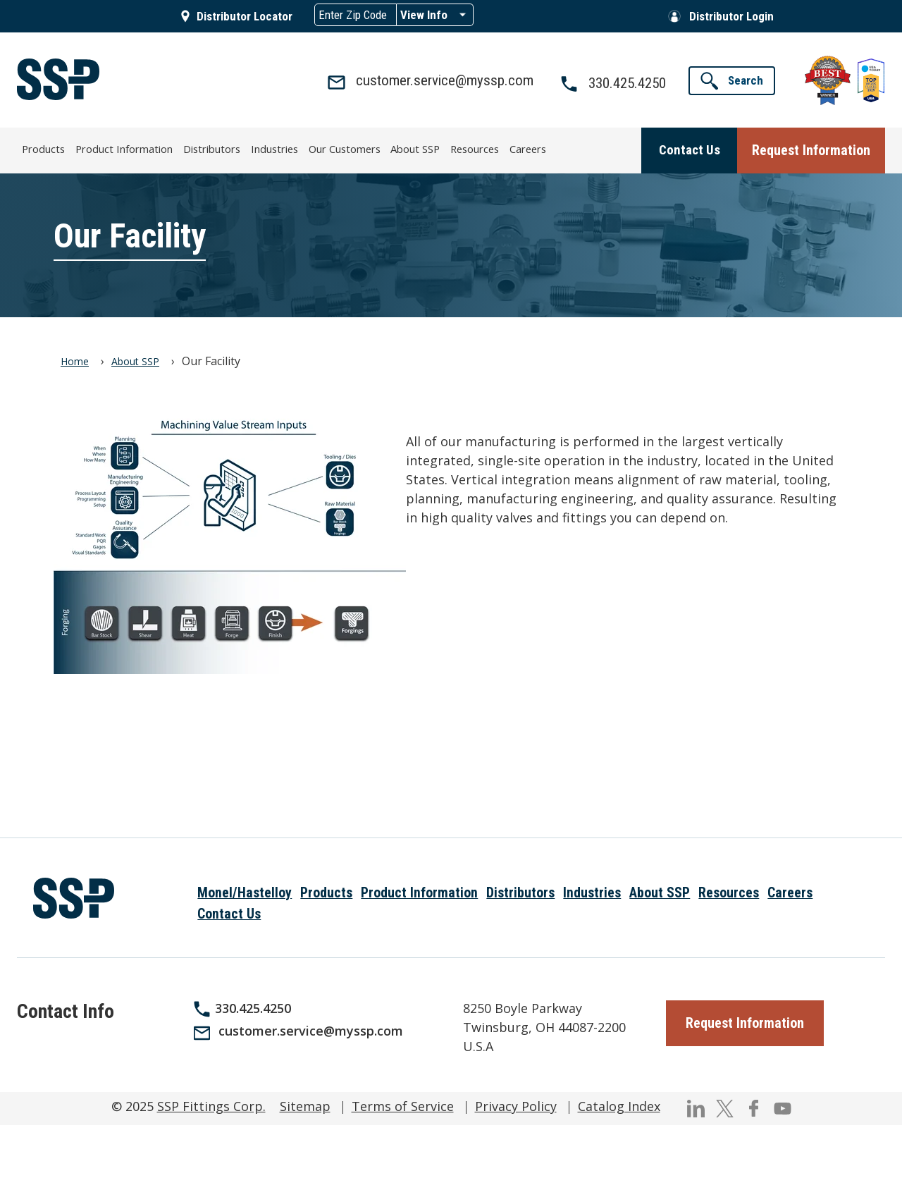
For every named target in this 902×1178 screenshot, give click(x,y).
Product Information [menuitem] (130, 147)
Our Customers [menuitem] (340, 147)
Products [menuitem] (53, 147)
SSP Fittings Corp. (211, 1104)
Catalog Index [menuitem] (619, 1104)
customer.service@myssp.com (310, 1029)
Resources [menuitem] (466, 147)
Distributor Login (731, 16)
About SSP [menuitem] (409, 147)
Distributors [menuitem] (213, 147)
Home (75, 360)
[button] (731, 80)
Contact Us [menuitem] (229, 912)
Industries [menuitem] (273, 147)
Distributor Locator (244, 16)
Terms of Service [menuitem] (403, 1104)
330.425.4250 (253, 1006)
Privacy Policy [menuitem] (516, 1104)
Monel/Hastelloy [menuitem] (244, 891)
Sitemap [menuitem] (305, 1104)
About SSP (135, 360)
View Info (423, 15)
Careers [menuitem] (518, 147)
